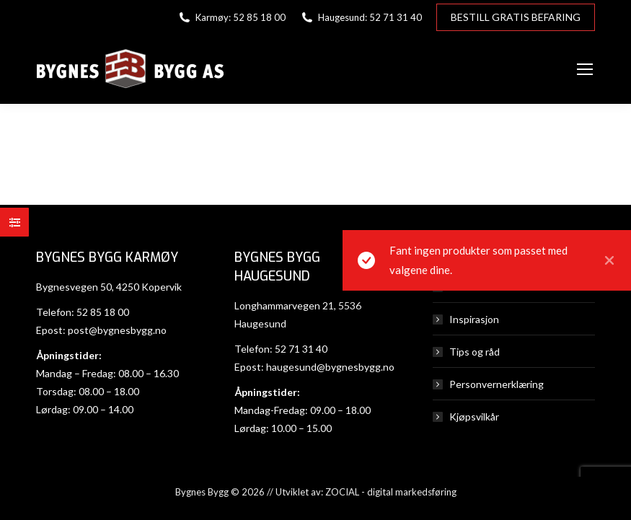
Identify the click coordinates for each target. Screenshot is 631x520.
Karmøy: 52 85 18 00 (231, 18)
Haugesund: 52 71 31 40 (361, 18)
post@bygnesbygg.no (117, 330)
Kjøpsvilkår (474, 416)
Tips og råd (474, 351)
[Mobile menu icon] (585, 69)
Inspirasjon (474, 319)
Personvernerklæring (496, 384)
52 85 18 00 (102, 312)
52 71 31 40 (301, 349)
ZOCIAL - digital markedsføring (390, 492)
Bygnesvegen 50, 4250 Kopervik (109, 287)
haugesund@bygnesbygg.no (330, 367)
